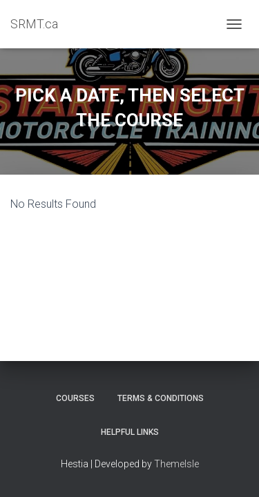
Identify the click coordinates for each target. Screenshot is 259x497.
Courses (75, 398)
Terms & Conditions (160, 398)
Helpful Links (130, 432)
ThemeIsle (176, 463)
